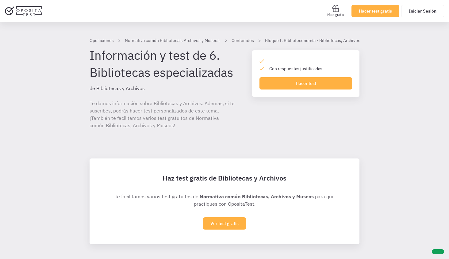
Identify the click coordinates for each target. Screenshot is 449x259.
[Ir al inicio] (23, 11)
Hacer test (306, 83)
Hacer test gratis (375, 11)
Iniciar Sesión (422, 11)
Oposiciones (102, 40)
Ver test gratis (224, 223)
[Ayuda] (438, 251)
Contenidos (243, 40)
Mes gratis (335, 11)
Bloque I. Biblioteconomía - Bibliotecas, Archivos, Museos (321, 40)
